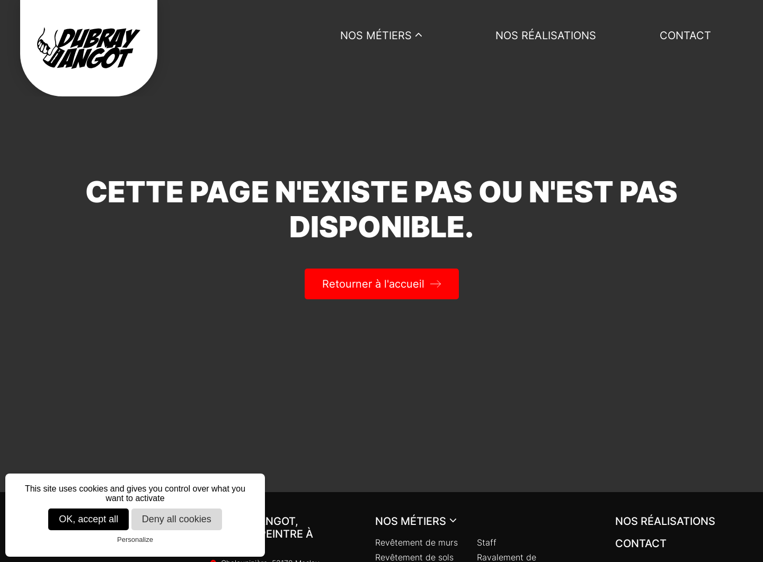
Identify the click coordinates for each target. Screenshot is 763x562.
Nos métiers (376, 35)
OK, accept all (88, 519)
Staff (486, 542)
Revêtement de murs (416, 542)
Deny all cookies (176, 519)
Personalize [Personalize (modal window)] (135, 539)
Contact (685, 35)
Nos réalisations (545, 35)
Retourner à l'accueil (373, 284)
